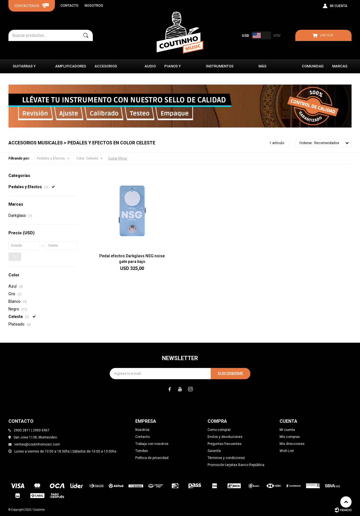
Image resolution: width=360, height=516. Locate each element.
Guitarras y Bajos (24, 68)
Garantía (214, 451)
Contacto (69, 6)
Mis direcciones (292, 444)
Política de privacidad (151, 458)
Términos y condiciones (226, 458)
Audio (150, 66)
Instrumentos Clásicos (219, 68)
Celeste (87, 158)
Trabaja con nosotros (151, 444)
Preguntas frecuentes (225, 444)
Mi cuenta (287, 430)
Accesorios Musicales (105, 68)
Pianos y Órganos (172, 68)
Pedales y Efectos (51, 158)
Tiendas (141, 451)
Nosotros (94, 6)
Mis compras (290, 437)
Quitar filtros (117, 158)
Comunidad (313, 66)
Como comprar (219, 430)
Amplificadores (70, 66)
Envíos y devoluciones (225, 437)
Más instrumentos (272, 68)
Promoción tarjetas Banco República (236, 465)
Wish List (287, 451)
